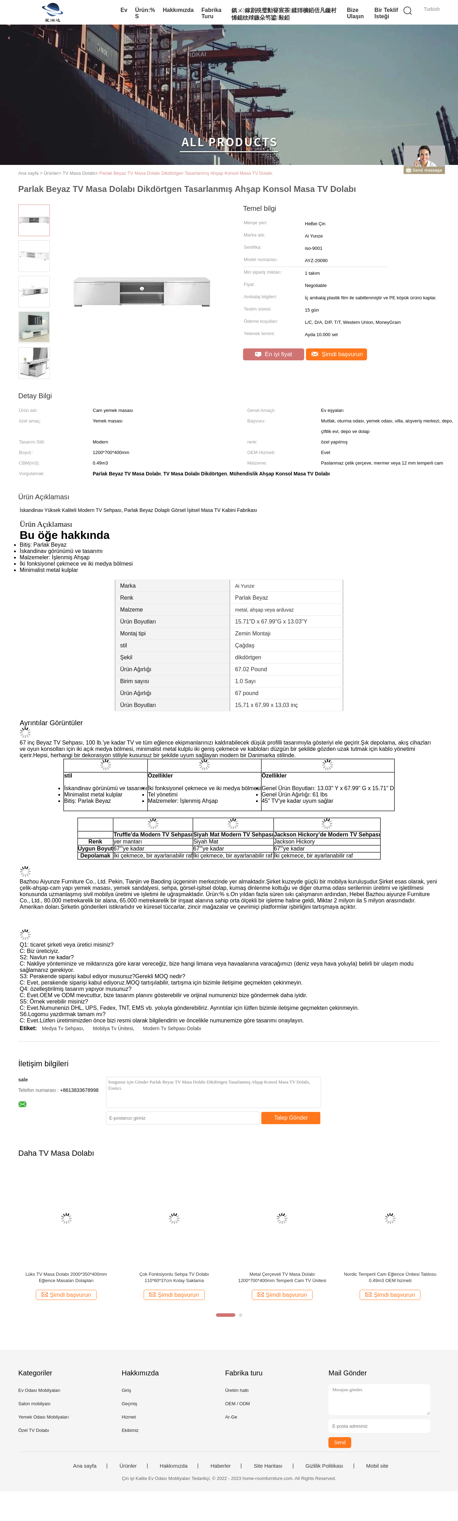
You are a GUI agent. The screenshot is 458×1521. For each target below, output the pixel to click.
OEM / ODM (237, 1403)
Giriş (126, 1390)
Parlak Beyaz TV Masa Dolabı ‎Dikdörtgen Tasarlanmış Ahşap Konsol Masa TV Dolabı (186, 173)
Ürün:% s (145, 13)
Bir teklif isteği (386, 13)
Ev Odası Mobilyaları (39, 1390)
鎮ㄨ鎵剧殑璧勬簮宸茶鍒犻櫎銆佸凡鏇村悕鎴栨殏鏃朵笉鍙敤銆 (284, 14)
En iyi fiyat (273, 354)
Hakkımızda (178, 10)
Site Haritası (268, 1465)
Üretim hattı (237, 1390)
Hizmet (129, 1417)
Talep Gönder (291, 1118)
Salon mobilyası (34, 1403)
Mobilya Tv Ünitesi (113, 1028)
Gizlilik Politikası (325, 1465)
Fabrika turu (212, 13)
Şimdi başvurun (337, 354)
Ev (123, 10)
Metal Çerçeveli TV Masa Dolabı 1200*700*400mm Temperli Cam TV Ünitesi (282, 1277)
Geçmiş (129, 1403)
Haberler (220, 1465)
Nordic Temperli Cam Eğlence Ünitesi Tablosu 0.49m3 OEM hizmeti (390, 1277)
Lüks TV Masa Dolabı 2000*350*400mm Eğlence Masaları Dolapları (66, 1277)
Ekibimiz (130, 1430)
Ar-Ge (231, 1417)
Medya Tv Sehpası (62, 1028)
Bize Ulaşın (355, 13)
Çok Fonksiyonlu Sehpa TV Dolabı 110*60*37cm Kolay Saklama (174, 1277)
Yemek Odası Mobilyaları (43, 1417)
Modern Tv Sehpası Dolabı (172, 1028)
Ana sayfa (85, 1465)
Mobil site (377, 1465)
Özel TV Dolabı (33, 1430)
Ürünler (128, 1465)
